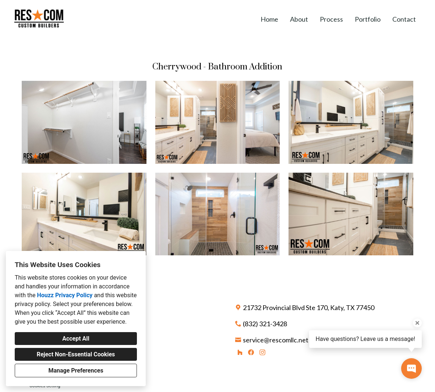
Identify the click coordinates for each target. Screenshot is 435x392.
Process (331, 19)
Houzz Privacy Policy (64, 295)
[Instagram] (262, 352)
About (299, 19)
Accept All (75, 338)
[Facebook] (251, 352)
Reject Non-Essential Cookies (76, 354)
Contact (404, 19)
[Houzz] (239, 352)
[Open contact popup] (411, 368)
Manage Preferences (75, 370)
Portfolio (368, 19)
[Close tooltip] (417, 323)
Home (269, 19)
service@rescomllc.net (275, 340)
